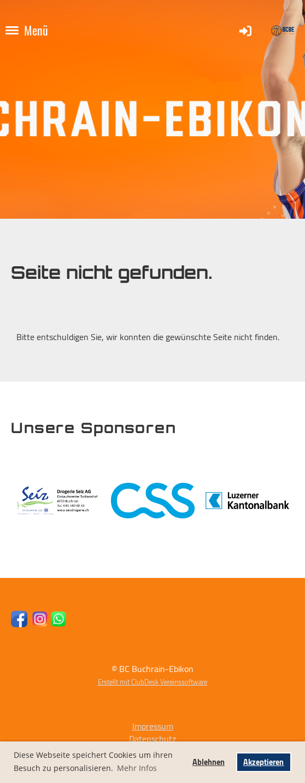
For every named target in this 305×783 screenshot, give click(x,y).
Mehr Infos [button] (137, 768)
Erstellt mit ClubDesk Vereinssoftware (152, 681)
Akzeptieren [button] (263, 762)
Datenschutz (152, 739)
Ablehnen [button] (208, 762)
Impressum (152, 726)
